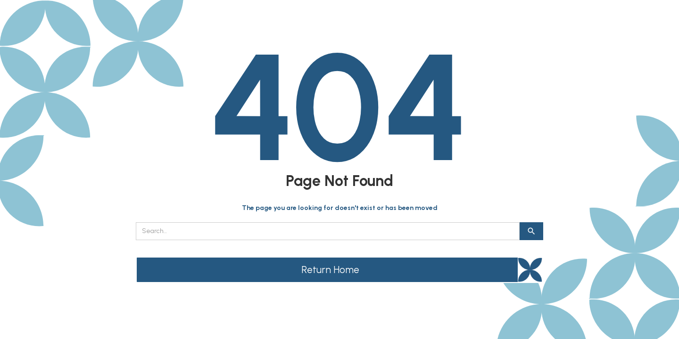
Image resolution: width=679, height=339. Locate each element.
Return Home (330, 269)
